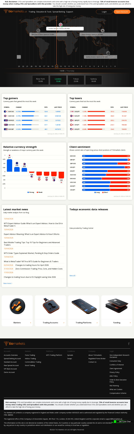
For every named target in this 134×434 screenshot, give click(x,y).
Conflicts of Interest (117, 365)
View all (72, 276)
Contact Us (92, 362)
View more (8, 283)
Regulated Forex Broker (97, 358)
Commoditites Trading (33, 362)
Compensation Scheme (118, 393)
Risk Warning (114, 386)
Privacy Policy (114, 372)
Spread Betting (59, 12)
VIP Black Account (10, 369)
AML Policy (114, 376)
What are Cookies (116, 389)
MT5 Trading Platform (54, 355)
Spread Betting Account (12, 358)
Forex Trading (30, 355)
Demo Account (9, 372)
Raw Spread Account (11, 365)
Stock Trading (30, 365)
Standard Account (10, 362)
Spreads (70, 355)
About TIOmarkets (95, 355)
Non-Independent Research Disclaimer (119, 356)
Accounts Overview (11, 355)
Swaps (69, 358)
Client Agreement (116, 368)
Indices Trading (30, 358)
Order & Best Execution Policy (118, 381)
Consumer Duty (115, 361)
